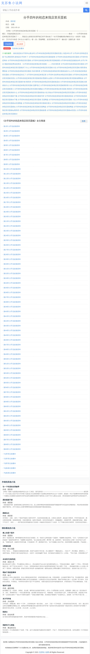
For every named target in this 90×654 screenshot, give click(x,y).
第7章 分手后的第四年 (12, 155)
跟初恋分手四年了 (21, 57)
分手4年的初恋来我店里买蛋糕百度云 (49, 53)
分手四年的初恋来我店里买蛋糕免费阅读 (68, 78)
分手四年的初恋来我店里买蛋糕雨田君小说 (56, 85)
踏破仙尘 (6, 513)
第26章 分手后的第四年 (12, 245)
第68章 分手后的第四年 (12, 444)
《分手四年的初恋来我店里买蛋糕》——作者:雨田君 (41, 64)
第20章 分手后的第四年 (12, 216)
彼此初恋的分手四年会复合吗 (24, 53)
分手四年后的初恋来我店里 (36, 75)
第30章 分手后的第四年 (12, 264)
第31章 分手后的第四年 (12, 269)
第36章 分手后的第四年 (12, 292)
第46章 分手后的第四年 (12, 340)
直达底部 (20, 44)
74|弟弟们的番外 (10, 468)
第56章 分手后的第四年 (12, 387)
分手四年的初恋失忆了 (17, 75)
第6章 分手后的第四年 (12, 150)
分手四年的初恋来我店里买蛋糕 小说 (62, 100)
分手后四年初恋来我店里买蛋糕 (72, 64)
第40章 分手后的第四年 (12, 311)
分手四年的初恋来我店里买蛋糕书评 (31, 96)
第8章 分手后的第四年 (12, 159)
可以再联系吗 (9, 57)
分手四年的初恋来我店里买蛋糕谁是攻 (46, 82)
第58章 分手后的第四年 (12, 397)
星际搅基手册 (8, 500)
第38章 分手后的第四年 (12, 302)
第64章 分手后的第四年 (12, 425)
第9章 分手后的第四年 (12, 164)
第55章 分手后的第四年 (12, 383)
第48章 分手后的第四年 (12, 349)
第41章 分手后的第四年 (12, 316)
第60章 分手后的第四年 (12, 406)
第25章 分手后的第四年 (12, 240)
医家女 (5, 612)
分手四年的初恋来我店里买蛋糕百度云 (37, 103)
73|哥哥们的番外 (10, 463)
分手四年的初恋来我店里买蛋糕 (63, 103)
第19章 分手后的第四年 (12, 212)
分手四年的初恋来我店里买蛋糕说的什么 (56, 71)
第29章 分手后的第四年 (12, 259)
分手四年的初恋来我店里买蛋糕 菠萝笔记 (24, 85)
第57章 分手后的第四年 (12, 392)
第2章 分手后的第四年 (12, 131)
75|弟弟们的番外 (18, 48)
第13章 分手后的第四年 (12, 183)
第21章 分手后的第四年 (12, 221)
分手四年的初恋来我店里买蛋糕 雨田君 (57, 89)
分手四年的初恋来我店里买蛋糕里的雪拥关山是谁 (34, 78)
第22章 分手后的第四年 (12, 226)
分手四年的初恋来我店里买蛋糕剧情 (42, 57)
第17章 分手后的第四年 (12, 202)
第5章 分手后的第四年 (12, 145)
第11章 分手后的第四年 (12, 174)
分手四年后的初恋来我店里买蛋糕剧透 (46, 60)
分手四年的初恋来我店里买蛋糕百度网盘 (31, 107)
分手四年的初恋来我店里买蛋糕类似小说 (33, 92)
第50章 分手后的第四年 (12, 359)
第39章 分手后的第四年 (12, 307)
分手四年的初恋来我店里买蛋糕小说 (42, 67)
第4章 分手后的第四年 (12, 140)
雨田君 (13, 21)
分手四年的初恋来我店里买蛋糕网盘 (60, 107)
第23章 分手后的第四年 (12, 231)
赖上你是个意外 (8, 533)
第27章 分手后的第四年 (12, 250)
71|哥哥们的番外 (10, 454)
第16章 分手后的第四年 (12, 197)
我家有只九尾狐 (8, 625)
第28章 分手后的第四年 (12, 254)
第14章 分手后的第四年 (12, 188)
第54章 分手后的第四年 (12, 378)
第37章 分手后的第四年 (12, 297)
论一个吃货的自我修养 (11, 487)
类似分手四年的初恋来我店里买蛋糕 (61, 92)
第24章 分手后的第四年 (12, 235)
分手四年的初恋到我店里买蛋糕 (19, 60)
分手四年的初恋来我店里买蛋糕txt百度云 (62, 110)
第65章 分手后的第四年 (12, 430)
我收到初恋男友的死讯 (12, 64)
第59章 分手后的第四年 (12, 402)
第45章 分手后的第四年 (12, 335)
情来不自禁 (7, 585)
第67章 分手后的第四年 (12, 440)
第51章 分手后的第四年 (12, 364)
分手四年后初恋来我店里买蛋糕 (67, 57)
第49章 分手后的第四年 (12, 354)
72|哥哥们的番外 (10, 459)
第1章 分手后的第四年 (12, 126)
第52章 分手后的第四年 (12, 368)
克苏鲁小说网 (44, 652)
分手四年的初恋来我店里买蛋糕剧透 (32, 110)
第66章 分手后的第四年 (12, 435)
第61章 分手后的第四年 (12, 411)
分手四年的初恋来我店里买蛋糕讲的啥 (59, 96)
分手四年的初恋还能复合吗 (70, 60)
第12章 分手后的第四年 (12, 178)
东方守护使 (7, 599)
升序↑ (84, 121)
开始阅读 (8, 44)
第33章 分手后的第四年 (12, 278)
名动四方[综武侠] (9, 559)
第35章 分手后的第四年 (12, 288)
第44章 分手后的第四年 (12, 330)
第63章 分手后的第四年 (12, 421)
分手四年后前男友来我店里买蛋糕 (59, 75)
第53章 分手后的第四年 (12, 373)
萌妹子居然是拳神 (9, 572)
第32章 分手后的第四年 (12, 273)
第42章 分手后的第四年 (12, 321)
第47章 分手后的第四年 (12, 345)
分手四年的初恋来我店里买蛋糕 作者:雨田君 (24, 71)
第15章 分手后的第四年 (12, 193)
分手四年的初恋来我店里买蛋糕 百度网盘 (33, 100)
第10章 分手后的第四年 (12, 169)
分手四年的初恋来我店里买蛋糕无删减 (28, 89)
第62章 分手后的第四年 (12, 416)
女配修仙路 (7, 546)
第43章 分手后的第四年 (12, 326)
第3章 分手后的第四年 (12, 136)
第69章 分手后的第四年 (12, 449)
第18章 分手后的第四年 (12, 207)
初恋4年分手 (68, 53)
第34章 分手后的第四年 (12, 283)
